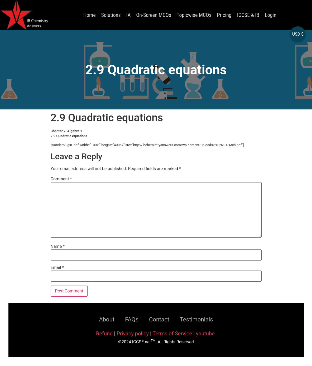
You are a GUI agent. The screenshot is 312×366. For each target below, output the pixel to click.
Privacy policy (133, 333)
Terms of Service (172, 333)
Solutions (111, 15)
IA (128, 15)
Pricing (224, 15)
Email (57, 268)
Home (89, 15)
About (106, 319)
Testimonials (196, 319)
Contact (159, 319)
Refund (104, 333)
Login (270, 15)
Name (58, 246)
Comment (61, 179)
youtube (205, 333)
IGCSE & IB (248, 15)
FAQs (131, 319)
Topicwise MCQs (194, 15)
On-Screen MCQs (153, 15)
